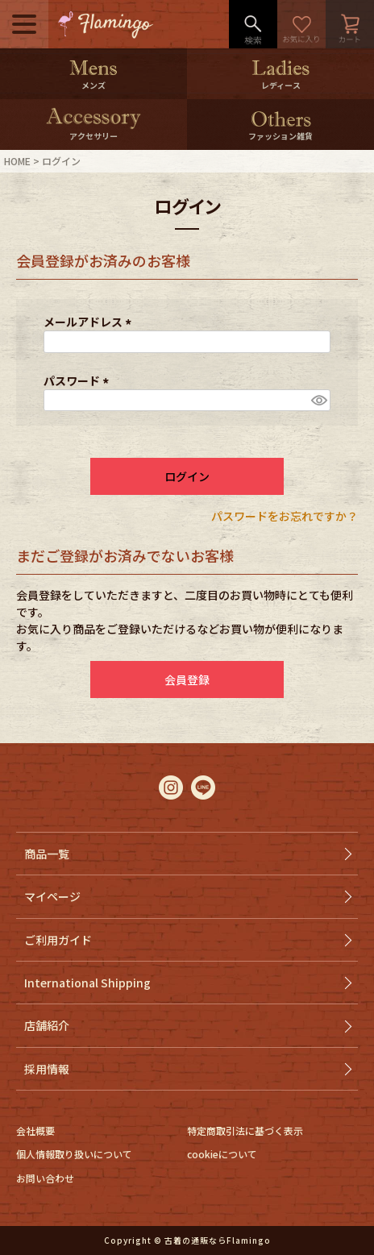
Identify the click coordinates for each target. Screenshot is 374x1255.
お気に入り (301, 24)
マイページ (52, 896)
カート (350, 24)
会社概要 (35, 1130)
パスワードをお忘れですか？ (284, 516)
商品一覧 (46, 854)
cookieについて (222, 1154)
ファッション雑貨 (280, 136)
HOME (17, 161)
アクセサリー (93, 136)
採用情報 (46, 1069)
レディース (281, 85)
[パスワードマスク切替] (318, 400)
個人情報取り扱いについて (74, 1154)
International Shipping (87, 982)
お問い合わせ (45, 1178)
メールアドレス (90, 322)
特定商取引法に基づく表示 (245, 1130)
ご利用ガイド (58, 940)
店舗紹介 (46, 1025)
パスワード (79, 380)
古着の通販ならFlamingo (217, 1240)
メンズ (93, 85)
